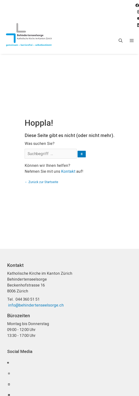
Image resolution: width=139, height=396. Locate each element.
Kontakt (68, 171)
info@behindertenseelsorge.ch (36, 305)
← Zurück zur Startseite (41, 182)
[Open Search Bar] (120, 40)
